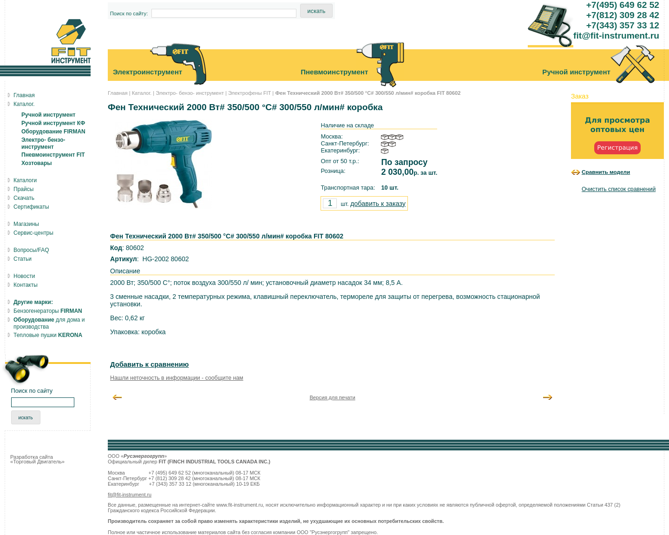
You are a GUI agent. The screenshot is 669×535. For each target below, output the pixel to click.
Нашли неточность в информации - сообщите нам (176, 378)
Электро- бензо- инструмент (190, 93)
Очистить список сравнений (619, 189)
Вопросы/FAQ (31, 250)
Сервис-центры (33, 233)
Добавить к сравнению (149, 364)
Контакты (25, 285)
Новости (24, 276)
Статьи (22, 259)
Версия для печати (332, 397)
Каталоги (25, 180)
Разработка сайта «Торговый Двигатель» (37, 459)
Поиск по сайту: (129, 13)
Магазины (26, 224)
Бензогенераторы (47, 311)
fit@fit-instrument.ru (129, 494)
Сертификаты (31, 207)
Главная (118, 93)
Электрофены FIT (249, 93)
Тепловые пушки (47, 335)
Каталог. (141, 93)
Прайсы (23, 189)
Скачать (23, 198)
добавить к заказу (378, 203)
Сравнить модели (606, 172)
